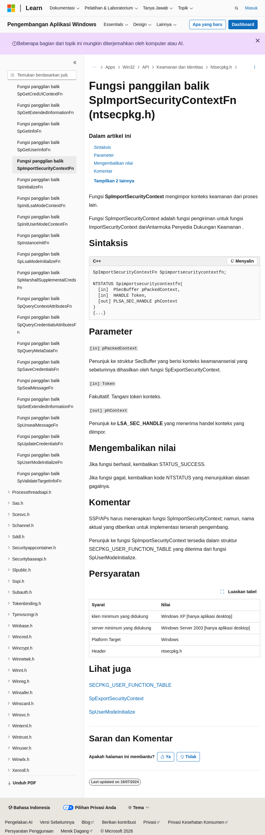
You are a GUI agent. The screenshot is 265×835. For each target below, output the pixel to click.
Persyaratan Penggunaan (29, 831)
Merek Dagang (75, 831)
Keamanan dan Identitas (179, 67)
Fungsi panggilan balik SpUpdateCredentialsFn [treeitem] (40, 440)
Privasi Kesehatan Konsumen (196, 822)
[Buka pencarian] (236, 8)
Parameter (104, 155)
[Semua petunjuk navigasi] (94, 67)
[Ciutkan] (74, 62)
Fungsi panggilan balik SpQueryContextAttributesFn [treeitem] (44, 302)
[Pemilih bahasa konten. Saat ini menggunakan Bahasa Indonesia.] (29, 808)
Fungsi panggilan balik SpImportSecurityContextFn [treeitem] (45, 165)
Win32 (129, 67)
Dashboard (243, 24)
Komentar (103, 171)
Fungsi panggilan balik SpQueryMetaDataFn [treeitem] (38, 347)
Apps (110, 67)
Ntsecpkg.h (221, 67)
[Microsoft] (11, 8)
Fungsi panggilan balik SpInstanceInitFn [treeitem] (38, 239)
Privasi (149, 822)
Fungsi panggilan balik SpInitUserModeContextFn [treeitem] (42, 220)
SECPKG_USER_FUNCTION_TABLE (130, 685)
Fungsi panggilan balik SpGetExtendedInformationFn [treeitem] (45, 109)
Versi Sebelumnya (57, 822)
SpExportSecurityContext (116, 698)
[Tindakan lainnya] (254, 67)
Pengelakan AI (18, 822)
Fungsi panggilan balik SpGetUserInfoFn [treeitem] (38, 146)
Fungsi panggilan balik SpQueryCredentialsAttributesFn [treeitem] (46, 325)
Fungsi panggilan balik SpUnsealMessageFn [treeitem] (38, 421)
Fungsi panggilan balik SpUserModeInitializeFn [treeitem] (40, 459)
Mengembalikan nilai (113, 163)
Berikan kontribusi (119, 822)
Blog (86, 822)
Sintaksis (102, 147)
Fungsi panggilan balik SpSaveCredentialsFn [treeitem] (38, 366)
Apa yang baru (207, 24)
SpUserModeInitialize (112, 712)
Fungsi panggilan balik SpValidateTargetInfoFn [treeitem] (39, 477)
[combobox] (41, 75)
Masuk (251, 7)
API (145, 67)
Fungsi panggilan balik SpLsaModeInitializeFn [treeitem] (39, 258)
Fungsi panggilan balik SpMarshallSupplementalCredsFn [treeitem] (46, 280)
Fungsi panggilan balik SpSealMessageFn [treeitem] (38, 384)
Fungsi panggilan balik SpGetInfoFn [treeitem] (38, 127)
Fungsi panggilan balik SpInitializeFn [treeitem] (38, 183)
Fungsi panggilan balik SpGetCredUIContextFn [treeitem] (40, 90)
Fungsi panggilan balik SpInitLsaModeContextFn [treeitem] (41, 202)
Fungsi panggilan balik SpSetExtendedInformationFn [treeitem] (45, 403)
